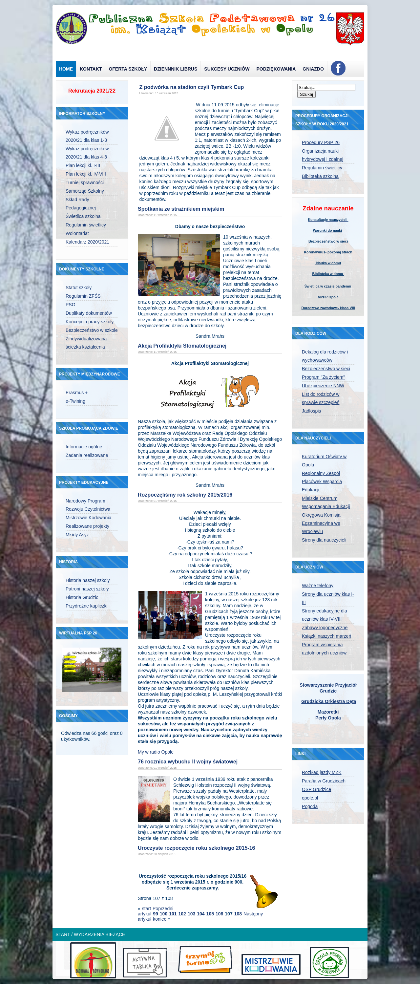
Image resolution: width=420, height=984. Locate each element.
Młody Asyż (77, 534)
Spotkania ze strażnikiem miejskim (181, 209)
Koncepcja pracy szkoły (90, 321)
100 (163, 913)
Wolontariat (77, 233)
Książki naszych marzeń (326, 636)
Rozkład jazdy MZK (322, 772)
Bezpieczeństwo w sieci (328, 241)
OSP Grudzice (316, 789)
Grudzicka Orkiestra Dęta (328, 701)
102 (182, 913)
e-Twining (75, 401)
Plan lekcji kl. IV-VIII (86, 174)
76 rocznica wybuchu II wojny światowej (188, 761)
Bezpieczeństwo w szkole (92, 330)
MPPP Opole (328, 297)
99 (155, 913)
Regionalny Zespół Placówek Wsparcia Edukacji (322, 481)
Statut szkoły (79, 287)
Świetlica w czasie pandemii (328, 286)
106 (219, 913)
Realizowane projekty (87, 526)
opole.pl (310, 798)
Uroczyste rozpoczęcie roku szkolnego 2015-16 (196, 848)
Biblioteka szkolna (320, 176)
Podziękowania (276, 69)
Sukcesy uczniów (226, 69)
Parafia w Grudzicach (324, 780)
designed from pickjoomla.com (210, 958)
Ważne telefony (317, 585)
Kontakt (91, 69)
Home (66, 69)
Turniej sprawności (85, 182)
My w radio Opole (156, 752)
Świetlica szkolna (83, 216)
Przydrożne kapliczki (87, 606)
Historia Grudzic (82, 597)
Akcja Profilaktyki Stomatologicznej (182, 346)
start (146, 908)
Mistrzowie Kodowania (88, 517)
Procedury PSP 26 (321, 142)
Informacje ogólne (84, 446)
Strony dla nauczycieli (324, 540)
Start (62, 934)
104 (200, 913)
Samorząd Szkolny (85, 191)
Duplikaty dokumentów (89, 313)
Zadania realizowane (87, 455)
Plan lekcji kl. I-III (83, 165)
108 (238, 913)
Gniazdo (313, 69)
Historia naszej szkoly (88, 580)
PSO (70, 304)
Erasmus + (77, 392)
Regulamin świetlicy (86, 224)
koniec (159, 919)
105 (210, 913)
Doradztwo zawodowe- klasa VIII (328, 308)
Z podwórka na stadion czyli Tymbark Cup (191, 87)
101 (173, 913)
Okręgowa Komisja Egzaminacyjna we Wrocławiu (321, 523)
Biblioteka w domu (328, 274)
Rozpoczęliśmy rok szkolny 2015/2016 (185, 495)
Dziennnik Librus (175, 69)
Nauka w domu (328, 263)
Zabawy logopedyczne (324, 627)
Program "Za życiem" (323, 377)
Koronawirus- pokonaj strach (328, 252)
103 (191, 913)
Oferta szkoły (128, 69)
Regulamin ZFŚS (83, 296)
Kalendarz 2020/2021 (87, 242)
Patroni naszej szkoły (87, 588)
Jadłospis (311, 411)
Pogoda (310, 806)
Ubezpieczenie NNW (323, 385)
